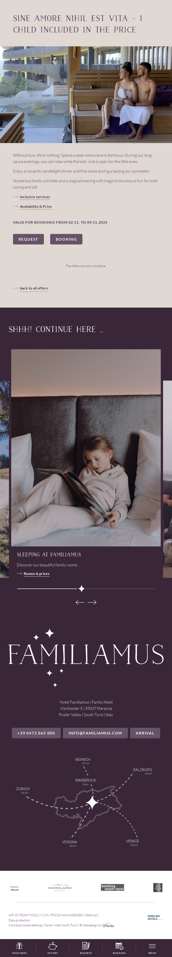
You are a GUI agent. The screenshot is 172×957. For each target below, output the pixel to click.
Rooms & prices (36, 573)
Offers (52, 948)
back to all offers (34, 288)
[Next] (93, 602)
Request (86, 948)
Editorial (91, 915)
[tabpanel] (86, 447)
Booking (119, 948)
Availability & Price (36, 206)
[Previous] (79, 602)
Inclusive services (35, 197)
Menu (152, 953)
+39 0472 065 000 (36, 733)
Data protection (19, 920)
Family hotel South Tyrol (61, 925)
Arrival (145, 733)
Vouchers (19, 948)
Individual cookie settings (25, 925)
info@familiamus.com (95, 733)
